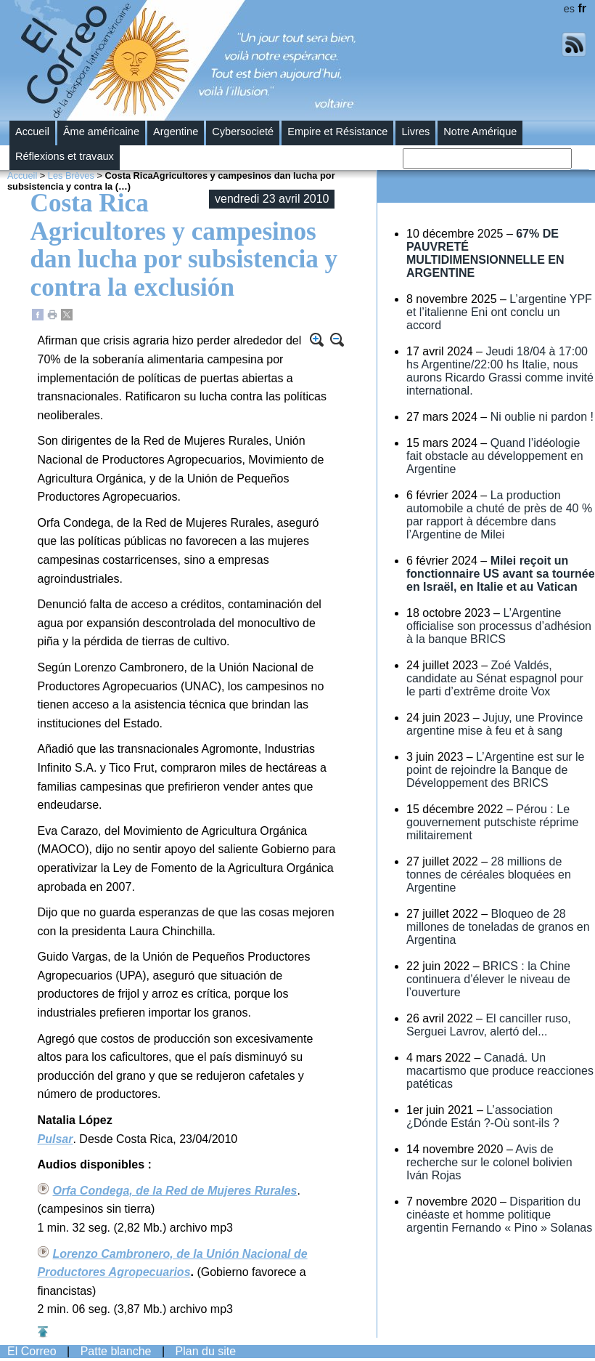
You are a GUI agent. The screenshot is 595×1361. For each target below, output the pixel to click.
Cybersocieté (243, 131)
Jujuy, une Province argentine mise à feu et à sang (494, 724)
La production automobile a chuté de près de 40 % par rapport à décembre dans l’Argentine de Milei (499, 515)
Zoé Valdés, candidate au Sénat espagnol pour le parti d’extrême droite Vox (494, 678)
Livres (415, 131)
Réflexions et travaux (64, 156)
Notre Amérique (480, 131)
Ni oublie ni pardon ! (542, 417)
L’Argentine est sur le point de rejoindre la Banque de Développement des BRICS (495, 770)
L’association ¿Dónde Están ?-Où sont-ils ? (482, 1116)
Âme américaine (101, 131)
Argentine (175, 131)
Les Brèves (71, 175)
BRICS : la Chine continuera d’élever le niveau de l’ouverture (488, 979)
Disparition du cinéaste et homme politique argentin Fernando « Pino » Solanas (499, 1214)
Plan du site (206, 1351)
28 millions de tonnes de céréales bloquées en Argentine (488, 874)
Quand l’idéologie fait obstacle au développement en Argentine (494, 456)
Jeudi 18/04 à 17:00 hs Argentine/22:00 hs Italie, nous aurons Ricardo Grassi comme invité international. (500, 371)
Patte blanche (116, 1351)
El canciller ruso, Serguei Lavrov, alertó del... (488, 1025)
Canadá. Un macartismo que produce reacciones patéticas (500, 1070)
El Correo (32, 1351)
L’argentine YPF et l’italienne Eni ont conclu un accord (499, 312)
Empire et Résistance (337, 131)
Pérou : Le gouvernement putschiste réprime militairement (492, 822)
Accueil (32, 131)
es (569, 9)
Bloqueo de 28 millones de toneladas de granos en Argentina (498, 927)
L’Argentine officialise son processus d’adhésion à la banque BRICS (498, 626)
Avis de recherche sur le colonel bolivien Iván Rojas (489, 1162)
